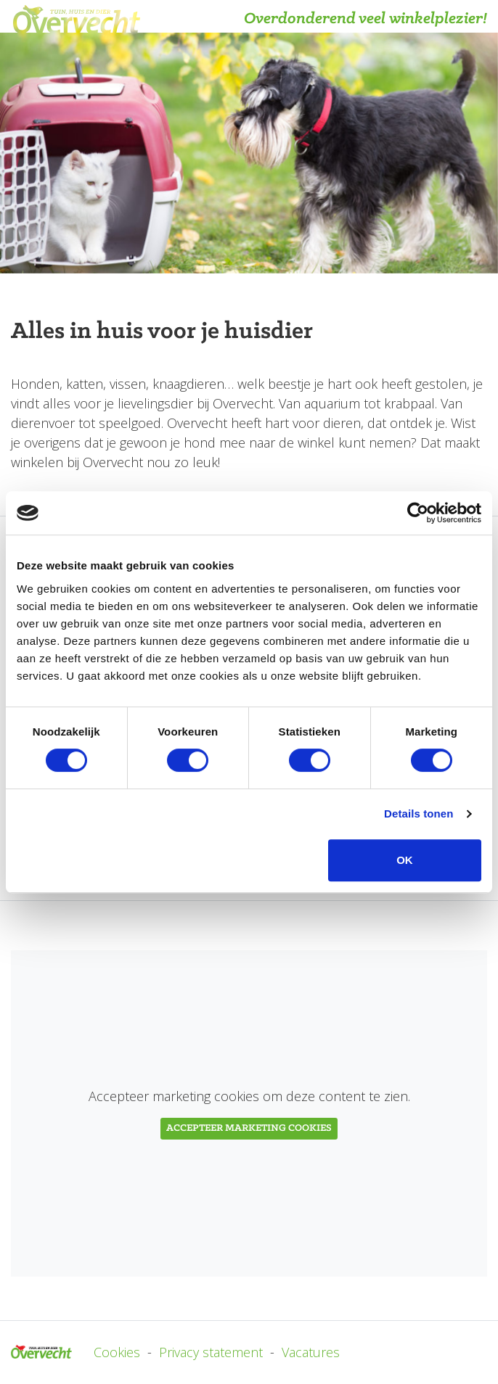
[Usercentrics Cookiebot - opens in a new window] (417, 513)
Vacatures (311, 1352)
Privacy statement (211, 1352)
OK (404, 860)
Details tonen (418, 813)
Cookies (117, 1352)
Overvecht (41, 1352)
